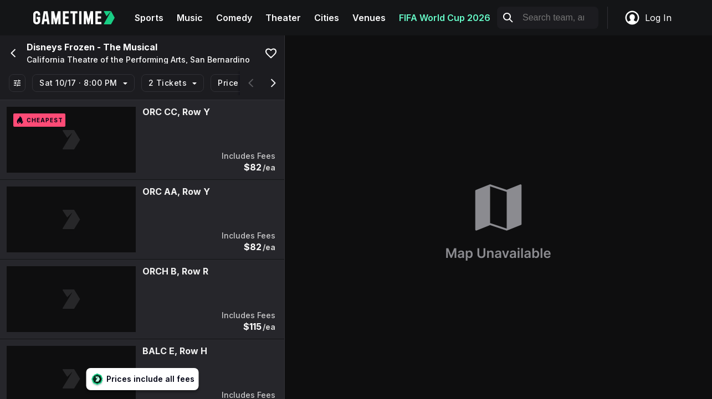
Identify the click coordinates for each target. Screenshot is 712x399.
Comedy (234, 17)
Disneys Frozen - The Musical (92, 47)
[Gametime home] (80, 17)
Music (190, 17)
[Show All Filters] (17, 83)
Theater (283, 17)
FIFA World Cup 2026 (444, 17)
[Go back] (12, 53)
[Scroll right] (273, 83)
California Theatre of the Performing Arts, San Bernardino (138, 60)
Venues (369, 17)
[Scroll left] (251, 83)
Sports (149, 17)
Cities (326, 17)
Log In (648, 17)
